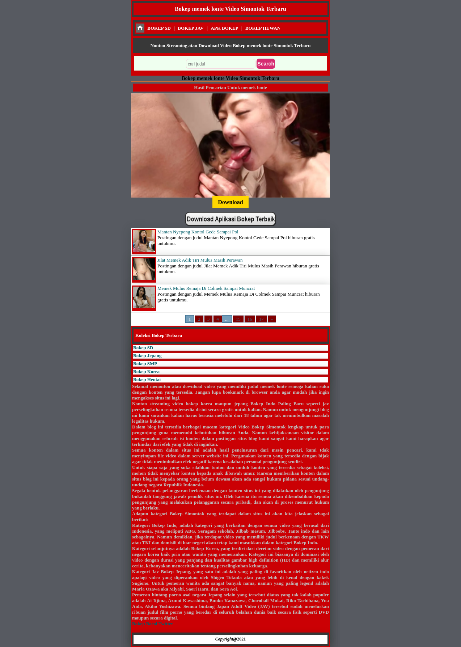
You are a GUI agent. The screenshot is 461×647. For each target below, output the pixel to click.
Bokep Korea (146, 371)
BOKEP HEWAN (262, 28)
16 (250, 319)
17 (261, 319)
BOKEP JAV (191, 28)
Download (230, 202)
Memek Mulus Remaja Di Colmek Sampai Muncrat (206, 288)
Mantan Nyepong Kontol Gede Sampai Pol (197, 231)
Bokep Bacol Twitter (152, 623)
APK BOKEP (224, 28)
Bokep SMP (145, 363)
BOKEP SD (159, 28)
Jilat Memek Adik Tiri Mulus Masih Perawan (199, 260)
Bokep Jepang (147, 355)
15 (238, 319)
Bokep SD (143, 347)
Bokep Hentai (147, 379)
